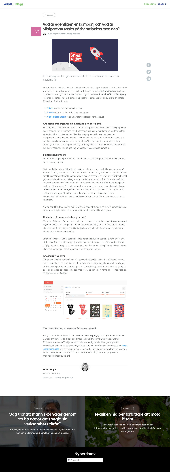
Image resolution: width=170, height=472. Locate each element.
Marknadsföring (65, 34)
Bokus (49, 108)
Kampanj (76, 34)
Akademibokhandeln (56, 117)
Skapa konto (150, 4)
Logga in (162, 4)
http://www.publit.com (65, 378)
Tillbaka (49, 15)
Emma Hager (52, 34)
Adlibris (50, 112)
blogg (18, 4)
